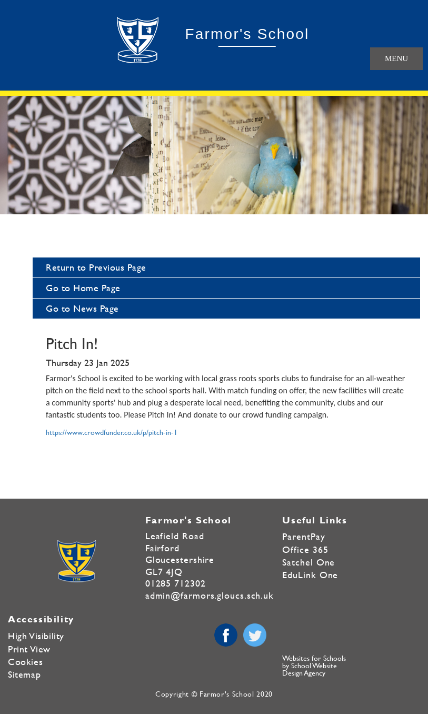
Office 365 (305, 549)
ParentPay (303, 536)
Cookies (25, 661)
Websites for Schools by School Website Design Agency (314, 665)
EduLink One (310, 574)
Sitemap (24, 674)
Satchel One (308, 562)
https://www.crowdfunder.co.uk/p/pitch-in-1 (111, 432)
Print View (29, 648)
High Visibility (36, 635)
